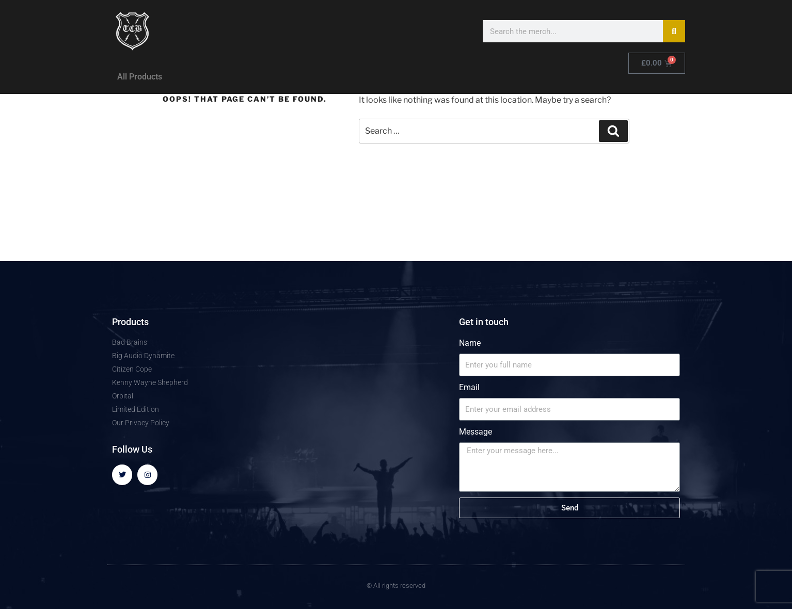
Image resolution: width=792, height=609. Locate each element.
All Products (139, 77)
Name (470, 343)
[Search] (674, 31)
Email (469, 387)
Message (475, 432)
